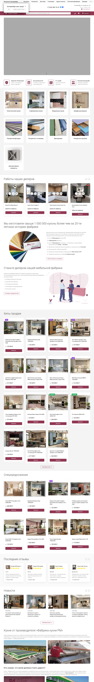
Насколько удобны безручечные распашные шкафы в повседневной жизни (58, 614)
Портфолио (34, 1)
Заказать (13, 212)
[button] (41, 73)
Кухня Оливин (59, 566)
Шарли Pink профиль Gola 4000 (38, 566)
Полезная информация (74, 1)
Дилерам (84, 1)
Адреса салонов (60, 1)
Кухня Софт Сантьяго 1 (82, 566)
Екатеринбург (14, 1)
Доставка (42, 1)
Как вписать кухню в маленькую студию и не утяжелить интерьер (34, 614)
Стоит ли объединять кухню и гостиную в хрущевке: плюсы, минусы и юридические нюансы (80, 614)
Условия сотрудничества (12, 293)
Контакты (26, 1)
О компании (51, 1)
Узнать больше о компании (54, 258)
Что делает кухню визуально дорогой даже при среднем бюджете (13, 614)
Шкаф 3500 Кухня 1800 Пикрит (16, 566)
